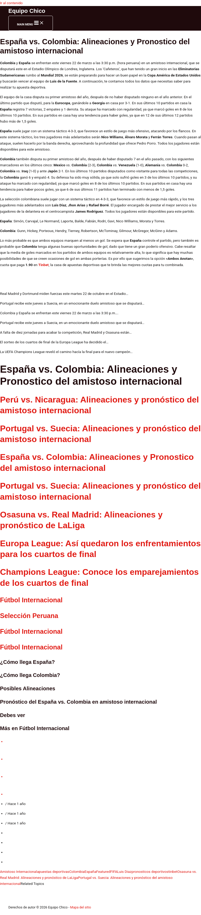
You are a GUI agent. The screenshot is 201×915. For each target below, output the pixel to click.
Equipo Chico (26, 11)
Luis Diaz (124, 871)
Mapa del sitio (80, 907)
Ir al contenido (11, 3)
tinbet (172, 871)
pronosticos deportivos (150, 871)
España (90, 871)
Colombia (76, 871)
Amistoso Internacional (18, 871)
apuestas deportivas (53, 871)
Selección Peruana (29, 615)
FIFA (113, 871)
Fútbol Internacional (31, 631)
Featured (103, 871)
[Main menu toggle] (30, 23)
